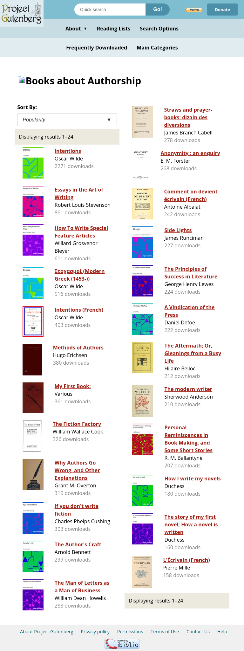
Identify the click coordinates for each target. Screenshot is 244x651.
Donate (222, 9)
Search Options (159, 28)
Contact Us (198, 631)
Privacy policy (95, 631)
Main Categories (157, 47)
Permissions (130, 631)
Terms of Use (165, 631)
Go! (157, 9)
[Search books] (110, 9)
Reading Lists (114, 28)
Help (222, 631)
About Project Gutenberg (46, 631)
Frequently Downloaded (96, 47)
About (76, 28)
